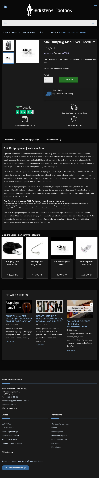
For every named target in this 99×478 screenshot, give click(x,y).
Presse (54, 428)
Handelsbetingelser (59, 435)
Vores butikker (10, 404)
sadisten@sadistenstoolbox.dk (16, 401)
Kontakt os (56, 447)
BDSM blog (6, 424)
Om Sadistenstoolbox (60, 424)
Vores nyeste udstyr (10, 435)
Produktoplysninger (30, 139)
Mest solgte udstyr (10, 431)
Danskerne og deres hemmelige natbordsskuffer (78, 324)
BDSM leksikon (8, 428)
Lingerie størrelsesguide (12, 443)
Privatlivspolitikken (59, 439)
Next (91, 304)
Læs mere (10, 342)
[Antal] (47, 80)
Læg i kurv (68, 79)
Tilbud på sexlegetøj (10, 439)
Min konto (55, 443)
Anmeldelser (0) (53, 139)
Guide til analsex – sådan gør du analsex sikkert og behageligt (19, 319)
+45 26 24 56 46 (11, 397)
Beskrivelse (10, 139)
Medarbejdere (57, 431)
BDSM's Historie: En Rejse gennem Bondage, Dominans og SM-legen (49, 319)
